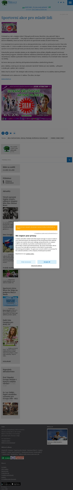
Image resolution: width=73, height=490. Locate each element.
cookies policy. (30, 254)
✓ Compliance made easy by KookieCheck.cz (45, 233)
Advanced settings (36, 265)
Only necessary (26, 262)
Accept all (47, 262)
